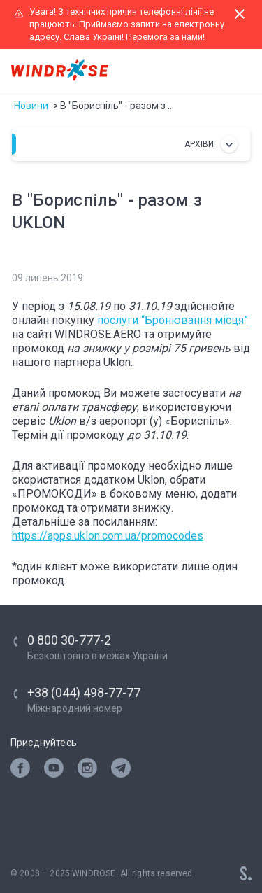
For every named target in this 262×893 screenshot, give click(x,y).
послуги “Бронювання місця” (172, 320)
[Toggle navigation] (238, 70)
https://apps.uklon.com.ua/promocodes (107, 535)
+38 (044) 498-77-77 (83, 692)
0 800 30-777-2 (69, 640)
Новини (31, 106)
